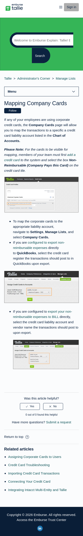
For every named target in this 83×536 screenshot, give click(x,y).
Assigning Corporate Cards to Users (34, 457)
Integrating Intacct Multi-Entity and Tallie (37, 490)
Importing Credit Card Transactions (34, 473)
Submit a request (58, 422)
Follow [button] (13, 110)
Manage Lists (65, 78)
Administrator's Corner (33, 78)
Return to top (16, 437)
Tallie (8, 78)
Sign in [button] (71, 7)
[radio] (30, 406)
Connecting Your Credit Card (29, 481)
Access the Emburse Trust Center (41, 520)
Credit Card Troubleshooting (29, 465)
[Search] (41, 40)
